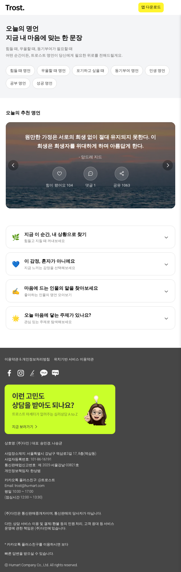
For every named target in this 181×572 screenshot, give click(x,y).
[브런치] (32, 373)
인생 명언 (157, 70)
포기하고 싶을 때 (90, 70)
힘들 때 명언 (20, 70)
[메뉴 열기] (172, 7)
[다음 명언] (168, 165)
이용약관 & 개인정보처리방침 (27, 359)
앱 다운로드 (151, 7)
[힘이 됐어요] (59, 177)
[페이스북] (9, 373)
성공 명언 (44, 83)
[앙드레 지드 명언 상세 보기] (90, 146)
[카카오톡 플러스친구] (43, 373)
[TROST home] (15, 7)
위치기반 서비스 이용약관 (74, 359)
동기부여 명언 (126, 70)
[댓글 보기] (90, 177)
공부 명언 (18, 83)
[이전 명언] (13, 165)
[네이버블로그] (55, 373)
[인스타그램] (20, 373)
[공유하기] (121, 177)
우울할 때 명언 (53, 70)
